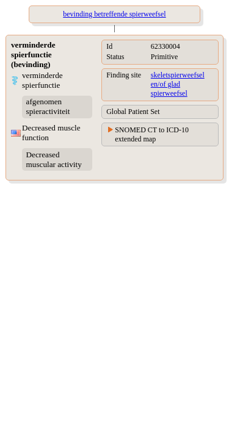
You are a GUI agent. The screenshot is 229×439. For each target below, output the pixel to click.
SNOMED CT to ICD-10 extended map (152, 134)
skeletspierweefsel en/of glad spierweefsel (178, 84)
